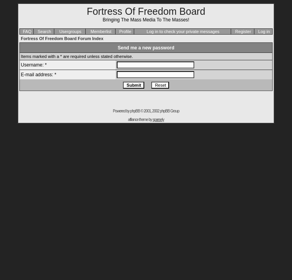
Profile (125, 31)
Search (44, 31)
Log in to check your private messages (183, 31)
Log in (264, 31)
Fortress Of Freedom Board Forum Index (62, 38)
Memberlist (101, 31)
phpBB (135, 111)
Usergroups (70, 31)
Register (243, 31)
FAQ (27, 31)
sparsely (158, 119)
